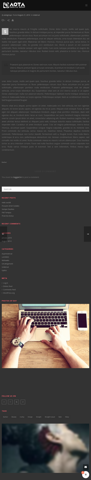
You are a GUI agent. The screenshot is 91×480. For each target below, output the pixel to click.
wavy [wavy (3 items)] (67, 417)
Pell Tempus (6, 212)
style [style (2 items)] (60, 417)
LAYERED (5, 257)
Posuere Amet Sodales (10, 206)
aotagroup (8, 15)
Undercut (36, 15)
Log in (5, 283)
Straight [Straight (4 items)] (38, 417)
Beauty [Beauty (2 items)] (14, 417)
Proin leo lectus (8, 216)
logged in (17, 177)
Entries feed (7, 286)
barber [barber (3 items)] (5, 417)
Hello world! (6, 203)
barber (4, 162)
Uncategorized (7, 264)
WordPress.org (8, 293)
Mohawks (5, 260)
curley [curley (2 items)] (22, 417)
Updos (4, 270)
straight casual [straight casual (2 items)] (50, 417)
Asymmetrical (7, 254)
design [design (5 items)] (30, 417)
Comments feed (9, 290)
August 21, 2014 (24, 15)
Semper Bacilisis (8, 209)
